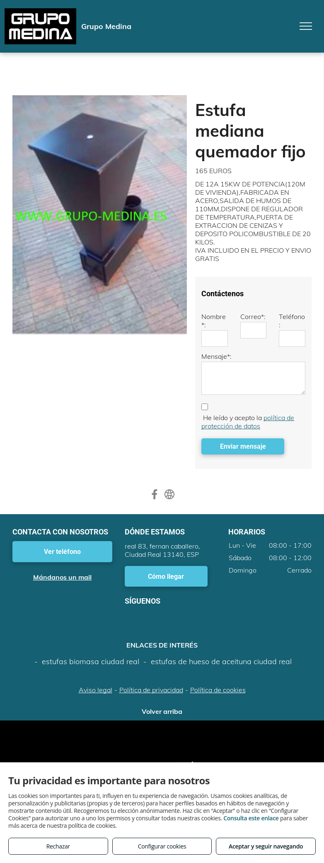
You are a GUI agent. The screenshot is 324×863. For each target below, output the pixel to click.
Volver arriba (162, 711)
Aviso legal (95, 690)
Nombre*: (213, 320)
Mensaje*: (216, 356)
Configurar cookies (162, 846)
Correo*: (253, 316)
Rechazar (58, 846)
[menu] (306, 26)
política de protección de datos (247, 421)
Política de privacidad (151, 690)
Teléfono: (292, 320)
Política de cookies (218, 690)
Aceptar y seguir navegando (266, 846)
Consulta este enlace (250, 818)
